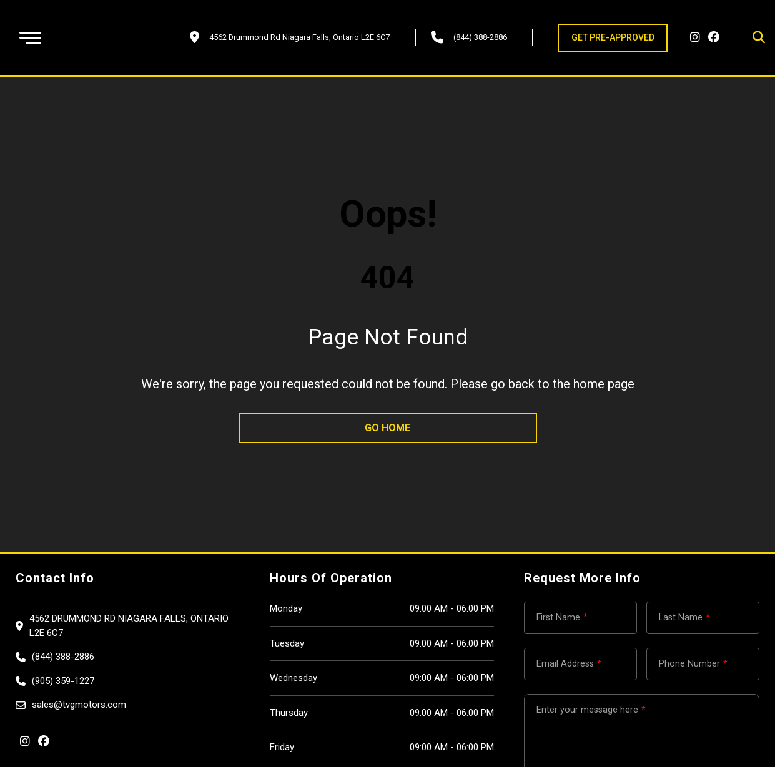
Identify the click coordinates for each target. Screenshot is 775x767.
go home (387, 428)
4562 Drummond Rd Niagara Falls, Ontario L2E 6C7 (129, 625)
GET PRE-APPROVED (612, 37)
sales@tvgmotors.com (79, 704)
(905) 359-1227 (63, 680)
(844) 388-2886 (480, 37)
